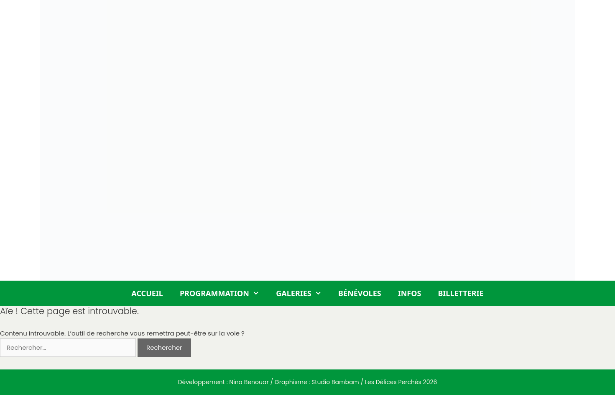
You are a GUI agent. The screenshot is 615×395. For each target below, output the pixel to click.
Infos (409, 293)
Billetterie (460, 293)
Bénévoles (359, 293)
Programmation (224, 293)
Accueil (147, 293)
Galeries (303, 293)
